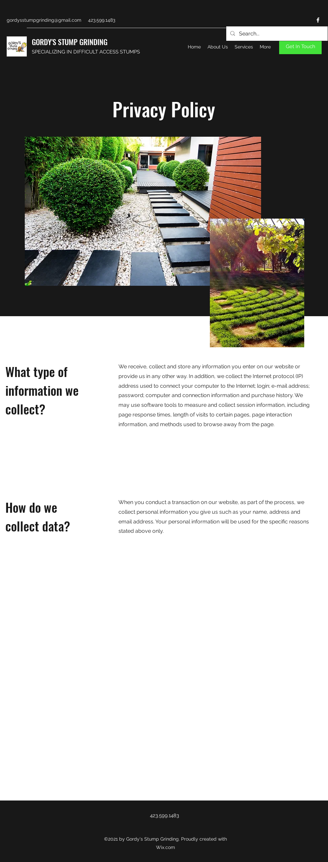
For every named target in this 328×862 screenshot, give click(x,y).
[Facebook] (318, 20)
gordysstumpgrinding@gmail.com (44, 20)
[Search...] (276, 33)
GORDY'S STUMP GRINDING (69, 41)
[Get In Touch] (300, 46)
